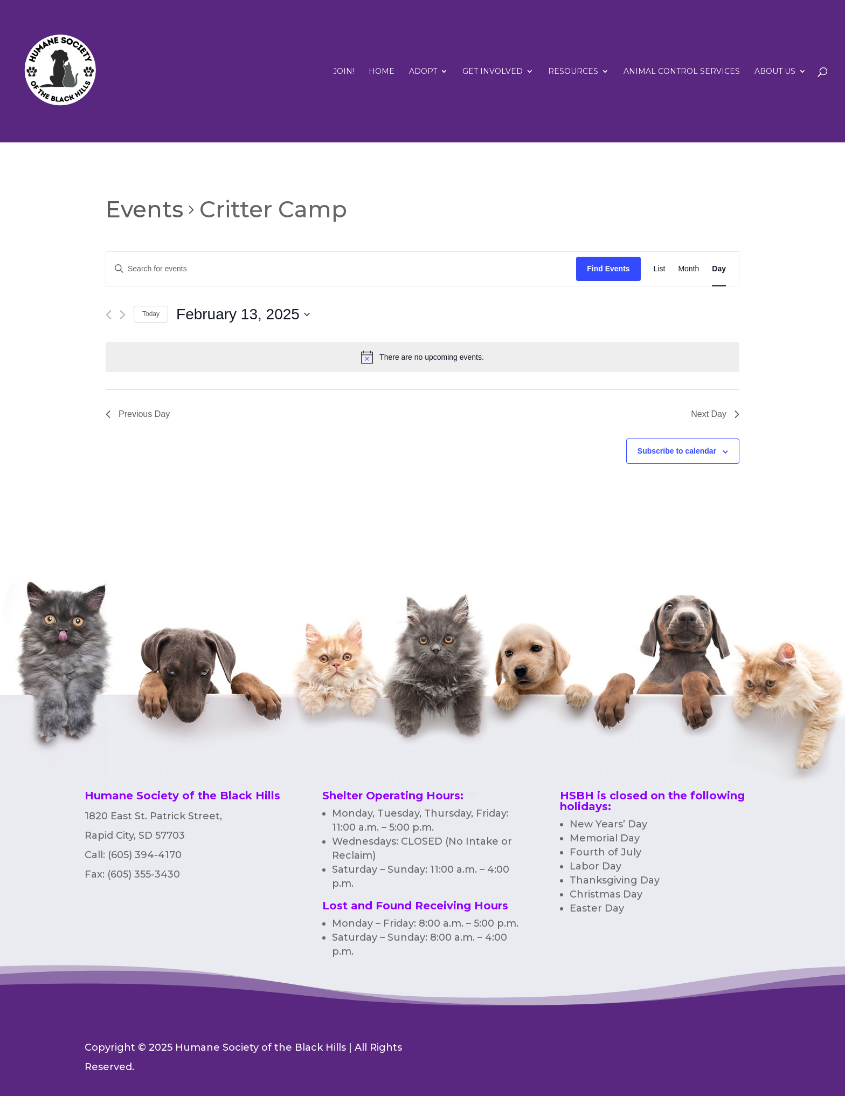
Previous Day (138, 414)
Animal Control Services (682, 71)
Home (381, 71)
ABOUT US (774, 71)
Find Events (608, 268)
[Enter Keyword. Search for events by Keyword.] (341, 269)
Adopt (423, 71)
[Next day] (123, 315)
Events (144, 209)
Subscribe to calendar (677, 451)
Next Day (715, 414)
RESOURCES (573, 71)
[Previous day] (109, 315)
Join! (343, 71)
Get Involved (492, 71)
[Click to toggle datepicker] (243, 314)
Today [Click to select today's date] (151, 314)
